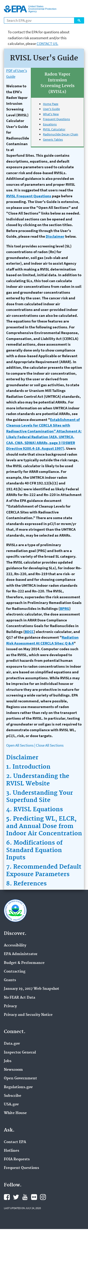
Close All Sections (50, 745)
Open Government (20, 1078)
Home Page (50, 104)
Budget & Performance (24, 963)
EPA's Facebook (7, 1197)
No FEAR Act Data (19, 998)
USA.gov (11, 1104)
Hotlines (11, 1151)
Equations (50, 124)
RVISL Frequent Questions (28, 195)
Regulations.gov (18, 1087)
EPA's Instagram (43, 1197)
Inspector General (20, 1053)
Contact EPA (15, 1142)
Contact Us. (47, 43)
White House (15, 1113)
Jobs (7, 1061)
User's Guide (51, 109)
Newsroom (13, 1070)
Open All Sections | (20, 745)
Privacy (10, 1006)
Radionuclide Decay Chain (60, 134)
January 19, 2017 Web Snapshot (31, 989)
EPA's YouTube (25, 1197)
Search (79, 20)
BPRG (64, 608)
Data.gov (12, 1044)
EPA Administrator (20, 954)
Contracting (14, 972)
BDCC (29, 631)
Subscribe (12, 1096)
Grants (10, 980)
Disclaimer (55, 236)
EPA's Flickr (34, 1197)
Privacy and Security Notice (28, 1015)
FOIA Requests (17, 1159)
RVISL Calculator (54, 129)
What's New (51, 114)
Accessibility (15, 945)
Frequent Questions (56, 119)
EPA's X (16, 1197)
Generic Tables (53, 139)
